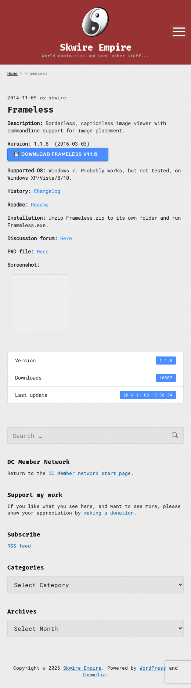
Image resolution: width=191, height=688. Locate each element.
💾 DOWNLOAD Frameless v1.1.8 (58, 154)
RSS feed (19, 546)
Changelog (47, 190)
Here (66, 238)
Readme (39, 204)
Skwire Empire (82, 668)
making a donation (109, 513)
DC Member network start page (89, 473)
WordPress (153, 668)
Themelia (94, 674)
